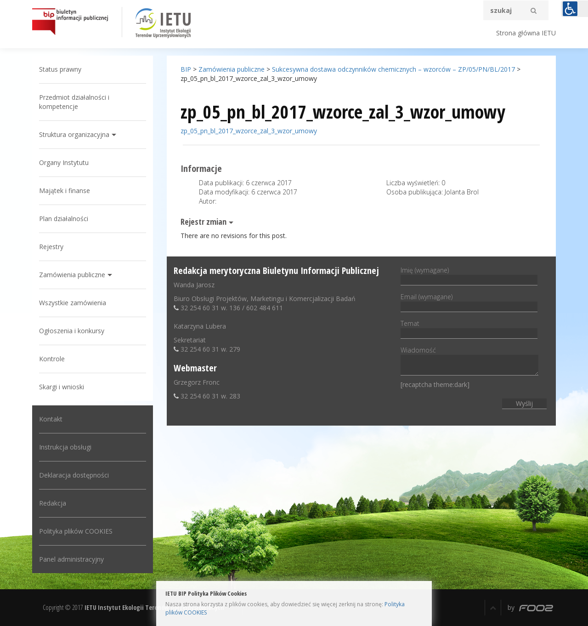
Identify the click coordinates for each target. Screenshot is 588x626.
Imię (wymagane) (469, 275)
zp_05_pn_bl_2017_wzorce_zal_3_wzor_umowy (249, 130)
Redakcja (52, 503)
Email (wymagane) (469, 301)
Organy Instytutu (64, 162)
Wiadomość (469, 361)
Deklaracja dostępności (74, 475)
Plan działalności (63, 218)
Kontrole (52, 358)
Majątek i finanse (64, 190)
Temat (469, 328)
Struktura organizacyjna (74, 134)
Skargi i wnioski (61, 386)
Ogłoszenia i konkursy (71, 330)
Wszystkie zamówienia (72, 302)
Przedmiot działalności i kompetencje (74, 102)
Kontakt (50, 419)
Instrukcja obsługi (65, 447)
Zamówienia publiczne (72, 274)
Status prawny (60, 69)
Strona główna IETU (526, 32)
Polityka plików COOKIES (76, 531)
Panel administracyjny (71, 559)
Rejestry (51, 246)
